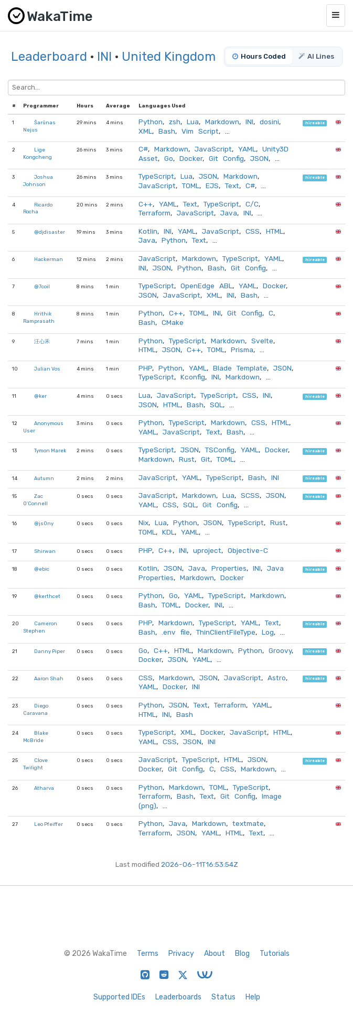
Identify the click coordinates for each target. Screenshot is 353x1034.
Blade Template (240, 368)
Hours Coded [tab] (259, 56)
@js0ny (44, 523)
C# (143, 149)
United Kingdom (169, 56)
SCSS (250, 495)
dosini (269, 121)
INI (104, 56)
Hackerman (48, 259)
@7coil (42, 286)
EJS (212, 185)
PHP (145, 368)
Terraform (154, 213)
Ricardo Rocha (37, 208)
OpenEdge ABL (206, 285)
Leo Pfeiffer (48, 824)
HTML (274, 231)
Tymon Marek (50, 450)
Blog (242, 953)
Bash (166, 131)
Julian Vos (47, 369)
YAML (247, 149)
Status (223, 997)
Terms (147, 953)
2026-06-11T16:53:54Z (199, 864)
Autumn (44, 478)
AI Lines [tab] (316, 56)
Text (232, 185)
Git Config (226, 158)
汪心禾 (42, 341)
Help (252, 997)
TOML (190, 185)
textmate (248, 823)
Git (205, 459)
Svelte (262, 340)
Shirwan (45, 551)
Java (228, 213)
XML (145, 131)
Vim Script (200, 131)
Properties (229, 568)
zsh (174, 121)
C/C (252, 204)
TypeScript (156, 176)
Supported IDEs (119, 997)
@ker (40, 396)
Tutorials (275, 953)
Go (168, 158)
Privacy (181, 953)
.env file (176, 632)
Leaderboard (49, 56)
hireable (315, 123)
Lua (193, 121)
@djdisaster (49, 232)
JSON (259, 158)
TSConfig (219, 449)
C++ (145, 204)
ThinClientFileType (225, 632)
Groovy (280, 650)
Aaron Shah (48, 678)
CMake (173, 322)
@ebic (41, 569)
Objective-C (248, 550)
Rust (187, 459)
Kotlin (147, 231)
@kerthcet (47, 596)
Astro (277, 677)
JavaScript (213, 149)
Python (150, 121)
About (214, 953)
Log (268, 632)
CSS (252, 231)
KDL (168, 532)
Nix (143, 522)
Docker (190, 158)
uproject (207, 550)
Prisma (242, 349)
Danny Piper (49, 651)
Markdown (222, 121)
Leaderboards (178, 997)
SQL (216, 404)
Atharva (44, 788)
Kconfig (192, 377)
